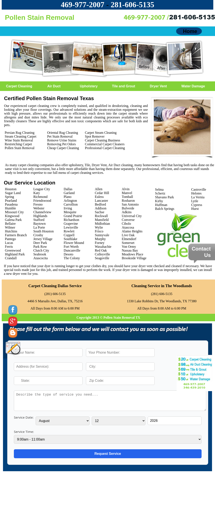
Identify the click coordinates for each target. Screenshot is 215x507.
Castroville (198, 189)
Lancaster (101, 200)
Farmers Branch (16, 235)
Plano (67, 197)
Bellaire (10, 223)
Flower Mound (74, 243)
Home (190, 31)
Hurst (195, 208)
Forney (99, 243)
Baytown (39, 223)
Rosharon (128, 200)
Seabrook (39, 254)
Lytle (194, 201)
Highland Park (15, 254)
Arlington (70, 200)
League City (41, 189)
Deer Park (40, 243)
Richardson (71, 220)
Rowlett (69, 231)
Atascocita (40, 258)
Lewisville (71, 227)
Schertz (160, 193)
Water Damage (193, 86)
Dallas (68, 189)
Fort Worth (71, 246)
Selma (159, 189)
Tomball (127, 197)
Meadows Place (132, 254)
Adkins (127, 212)
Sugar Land (13, 193)
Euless (99, 197)
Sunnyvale (102, 235)
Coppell (69, 235)
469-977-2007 (82, 4)
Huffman (161, 205)
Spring (9, 197)
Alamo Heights (132, 231)
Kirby (159, 201)
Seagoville (102, 258)
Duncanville (72, 250)
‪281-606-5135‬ (132, 4)
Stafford (38, 220)
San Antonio (130, 204)
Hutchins (11, 231)
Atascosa (128, 227)
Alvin (125, 189)
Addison (100, 208)
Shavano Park (164, 197)
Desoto (68, 254)
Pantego (10, 239)
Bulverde (128, 208)
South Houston (43, 231)
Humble (10, 208)
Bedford (100, 204)
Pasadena (11, 204)
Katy (36, 193)
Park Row (40, 246)
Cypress (196, 205)
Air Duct (54, 86)
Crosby (38, 235)
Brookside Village (134, 258)
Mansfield (102, 220)
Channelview (42, 212)
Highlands (40, 216)
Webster (38, 208)
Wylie (99, 227)
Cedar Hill (102, 193)
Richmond (40, 197)
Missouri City (14, 212)
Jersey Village (42, 239)
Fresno (38, 204)
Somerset (128, 243)
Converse (128, 220)
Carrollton (71, 204)
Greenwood (13, 250)
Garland (69, 193)
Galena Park (13, 220)
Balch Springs (164, 208)
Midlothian (102, 223)
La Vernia (197, 197)
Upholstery (89, 86)
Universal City (132, 216)
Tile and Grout (123, 86)
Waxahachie (103, 246)
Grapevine (71, 223)
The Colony (72, 258)
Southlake (70, 239)
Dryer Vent (158, 86)
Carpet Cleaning (19, 86)
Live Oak (128, 235)
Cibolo (126, 223)
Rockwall (101, 216)
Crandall (11, 258)
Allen (98, 189)
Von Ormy (129, 246)
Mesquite (70, 212)
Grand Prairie (73, 216)
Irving (68, 208)
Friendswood (42, 200)
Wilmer (10, 227)
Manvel (127, 193)
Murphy (100, 239)
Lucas (9, 243)
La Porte (39, 227)
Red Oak (101, 250)
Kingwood (12, 216)
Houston (10, 189)
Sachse (99, 212)
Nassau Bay (130, 250)
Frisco (99, 231)
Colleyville (102, 254)
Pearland (11, 200)
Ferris (9, 246)
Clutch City (41, 250)
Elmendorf (129, 239)
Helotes (196, 193)
